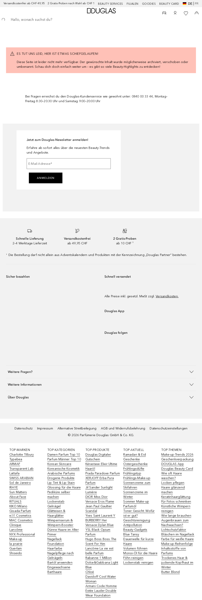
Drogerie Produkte (60, 478)
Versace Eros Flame (99, 501)
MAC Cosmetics (21, 520)
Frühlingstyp (132, 473)
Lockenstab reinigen (138, 562)
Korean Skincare (59, 464)
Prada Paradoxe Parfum (102, 473)
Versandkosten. (167, 296)
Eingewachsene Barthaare (58, 569)
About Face (17, 497)
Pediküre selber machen (58, 494)
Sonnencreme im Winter (135, 494)
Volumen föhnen (135, 548)
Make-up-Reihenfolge (177, 544)
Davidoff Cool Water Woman (100, 579)
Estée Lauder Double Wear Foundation (101, 593)
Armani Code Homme (101, 586)
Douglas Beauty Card (177, 469)
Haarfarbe (54, 548)
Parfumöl (129, 506)
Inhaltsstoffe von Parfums (173, 551)
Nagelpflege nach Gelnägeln (60, 555)
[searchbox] (101, 20)
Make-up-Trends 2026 (177, 454)
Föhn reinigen (133, 558)
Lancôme (16, 530)
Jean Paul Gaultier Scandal (98, 508)
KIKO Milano (18, 506)
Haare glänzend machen (173, 490)
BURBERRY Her (96, 520)
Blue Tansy (131, 534)
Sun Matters (18, 492)
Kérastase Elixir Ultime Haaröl (101, 466)
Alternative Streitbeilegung (76, 428)
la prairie (15, 544)
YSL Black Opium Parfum (98, 532)
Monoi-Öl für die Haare (140, 553)
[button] (101, 371)
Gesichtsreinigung (136, 520)
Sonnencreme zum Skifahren (136, 485)
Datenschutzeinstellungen (168, 428)
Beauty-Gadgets (135, 530)
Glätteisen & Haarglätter (56, 513)
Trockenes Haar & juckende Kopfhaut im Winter (177, 562)
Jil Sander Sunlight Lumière (99, 490)
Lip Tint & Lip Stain (61, 483)
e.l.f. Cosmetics (20, 516)
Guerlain (15, 548)
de (187, 3)
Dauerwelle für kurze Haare (138, 541)
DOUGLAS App (172, 464)
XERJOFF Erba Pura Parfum (99, 480)
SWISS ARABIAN (21, 478)
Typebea (15, 459)
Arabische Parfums (61, 473)
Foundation (55, 544)
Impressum (45, 428)
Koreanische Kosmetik (63, 469)
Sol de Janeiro (20, 483)
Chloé (89, 572)
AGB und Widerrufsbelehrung (123, 428)
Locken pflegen (172, 483)
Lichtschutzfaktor (173, 530)
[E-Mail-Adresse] (69, 163)
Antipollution (132, 525)
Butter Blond (170, 572)
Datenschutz (24, 428)
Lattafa (14, 473)
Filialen (132, 3)
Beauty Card (169, 3)
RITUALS (15, 501)
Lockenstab (55, 501)
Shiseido (15, 553)
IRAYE (13, 487)
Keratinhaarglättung (175, 497)
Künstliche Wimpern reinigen (175, 508)
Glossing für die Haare (64, 487)
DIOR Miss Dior (96, 497)
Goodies (149, 3)
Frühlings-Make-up (136, 478)
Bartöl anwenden (59, 562)
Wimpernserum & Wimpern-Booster (60, 522)
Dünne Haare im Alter (63, 530)
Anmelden (46, 178)
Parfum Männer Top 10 (64, 459)
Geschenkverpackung (177, 459)
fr (196, 3)
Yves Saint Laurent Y (100, 516)
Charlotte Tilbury (21, 454)
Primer (51, 534)
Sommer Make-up (136, 501)
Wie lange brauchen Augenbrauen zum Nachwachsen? (176, 520)
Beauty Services (110, 3)
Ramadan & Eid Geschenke (134, 457)
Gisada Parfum (20, 511)
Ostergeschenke (135, 464)
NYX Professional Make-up (22, 536)
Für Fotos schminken (176, 501)
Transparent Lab (21, 469)
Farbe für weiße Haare (177, 539)
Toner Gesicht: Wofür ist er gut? (139, 513)
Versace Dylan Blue (99, 525)
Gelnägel (54, 506)
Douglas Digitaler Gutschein (98, 457)
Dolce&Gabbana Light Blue (101, 565)
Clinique (15, 525)
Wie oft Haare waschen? (171, 475)
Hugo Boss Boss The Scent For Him (101, 541)
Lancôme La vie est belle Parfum (99, 551)
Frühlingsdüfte (133, 469)
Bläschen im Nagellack (177, 534)
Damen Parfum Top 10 (63, 454)
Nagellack (54, 539)
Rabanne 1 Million (98, 558)
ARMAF (14, 464)
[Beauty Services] (164, 13)
